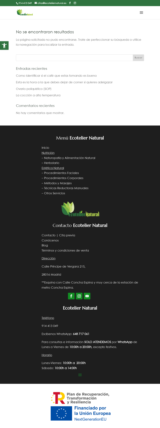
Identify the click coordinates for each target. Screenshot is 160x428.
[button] (4, 45)
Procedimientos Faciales (61, 173)
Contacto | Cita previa (58, 235)
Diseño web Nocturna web (125, 379)
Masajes (66, 183)
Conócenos (50, 240)
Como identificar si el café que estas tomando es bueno (56, 75)
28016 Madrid (51, 274)
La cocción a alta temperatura (38, 95)
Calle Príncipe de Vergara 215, (63, 266)
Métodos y (51, 183)
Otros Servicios (54, 193)
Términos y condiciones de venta (65, 250)
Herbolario (51, 163)
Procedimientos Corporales (63, 178)
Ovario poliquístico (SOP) (34, 89)
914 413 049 (25, 3)
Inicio (45, 147)
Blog (45, 245)
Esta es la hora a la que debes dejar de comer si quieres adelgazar (64, 82)
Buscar (138, 58)
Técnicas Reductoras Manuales (66, 188)
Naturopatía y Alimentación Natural (69, 158)
